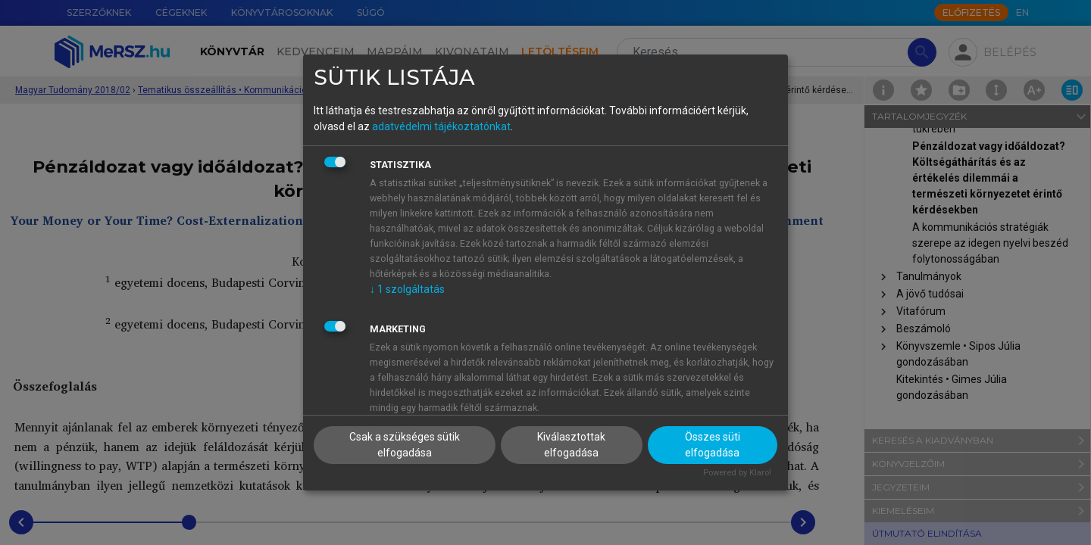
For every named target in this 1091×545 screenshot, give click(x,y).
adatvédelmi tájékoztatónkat (441, 126)
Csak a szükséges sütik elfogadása (404, 445)
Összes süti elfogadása (712, 445)
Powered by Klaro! (737, 473)
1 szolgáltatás (407, 289)
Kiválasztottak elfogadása (571, 445)
